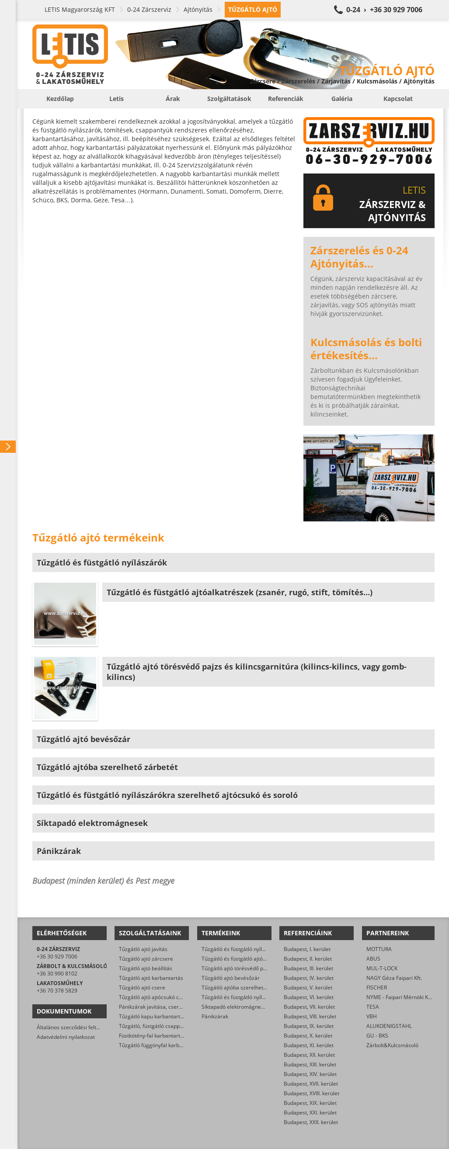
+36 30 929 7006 (57, 956)
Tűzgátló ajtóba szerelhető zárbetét (245, 987)
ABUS (373, 958)
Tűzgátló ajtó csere (142, 987)
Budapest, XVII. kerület (311, 1083)
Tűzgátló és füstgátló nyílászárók (241, 949)
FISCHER (376, 987)
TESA (372, 1006)
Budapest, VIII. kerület (310, 1016)
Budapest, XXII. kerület (311, 1122)
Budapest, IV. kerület (309, 978)
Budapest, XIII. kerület (310, 1064)
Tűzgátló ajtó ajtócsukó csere (154, 997)
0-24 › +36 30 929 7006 (384, 9)
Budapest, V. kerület (308, 987)
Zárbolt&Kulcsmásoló (392, 1045)
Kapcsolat (398, 98)
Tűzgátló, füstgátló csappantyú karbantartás (172, 1026)
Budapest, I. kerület (307, 949)
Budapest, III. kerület (308, 968)
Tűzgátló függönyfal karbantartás (159, 1045)
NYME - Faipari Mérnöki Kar (399, 997)
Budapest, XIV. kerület (310, 1074)
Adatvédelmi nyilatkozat (66, 1037)
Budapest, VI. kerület (309, 997)
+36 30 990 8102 (57, 973)
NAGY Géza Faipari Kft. (394, 978)
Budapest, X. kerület (308, 1035)
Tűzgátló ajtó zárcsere (146, 958)
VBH (371, 1016)
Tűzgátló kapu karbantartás (152, 1016)
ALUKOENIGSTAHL (389, 1026)
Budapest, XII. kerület (309, 1055)
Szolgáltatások (229, 98)
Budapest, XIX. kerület (310, 1103)
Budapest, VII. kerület (309, 1006)
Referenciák (285, 98)
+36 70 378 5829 (57, 990)
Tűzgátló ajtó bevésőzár (231, 978)
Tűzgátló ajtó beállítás (145, 968)
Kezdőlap (60, 98)
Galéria (341, 98)
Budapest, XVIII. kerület (311, 1093)
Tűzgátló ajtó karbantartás (151, 978)
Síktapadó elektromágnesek (235, 1006)
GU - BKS (377, 1035)
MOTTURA (379, 949)
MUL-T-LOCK (381, 968)
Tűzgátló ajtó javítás (143, 949)
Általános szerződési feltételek (74, 1027)
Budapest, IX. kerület (309, 1026)
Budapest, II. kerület (308, 958)
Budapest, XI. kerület (309, 1045)
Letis (116, 98)
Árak (173, 98)
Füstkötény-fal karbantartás (152, 1035)
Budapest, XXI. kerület (310, 1112)
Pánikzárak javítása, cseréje (152, 1006)
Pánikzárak (215, 1016)
